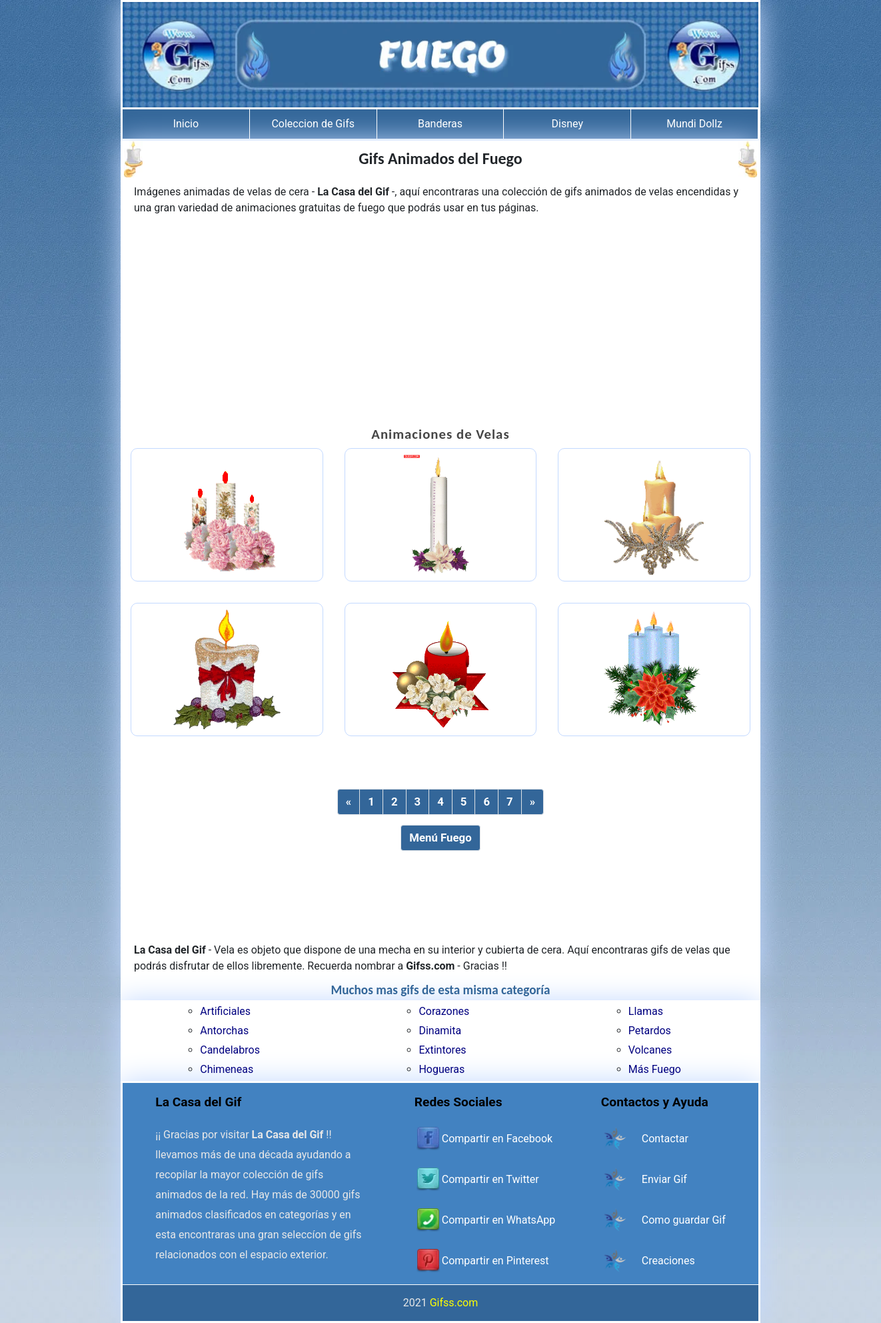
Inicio (186, 123)
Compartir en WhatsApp (498, 1220)
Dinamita (440, 1030)
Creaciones (668, 1260)
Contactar (665, 1138)
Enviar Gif (664, 1179)
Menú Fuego (440, 837)
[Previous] (348, 802)
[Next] (532, 802)
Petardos (649, 1030)
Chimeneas (226, 1069)
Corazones (444, 1011)
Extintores (442, 1050)
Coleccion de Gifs (313, 123)
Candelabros (230, 1050)
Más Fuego (654, 1069)
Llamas (645, 1011)
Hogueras (441, 1069)
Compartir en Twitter (490, 1179)
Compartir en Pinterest (495, 1260)
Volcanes (650, 1050)
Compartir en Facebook (497, 1138)
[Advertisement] (440, 322)
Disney (567, 123)
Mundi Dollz (694, 123)
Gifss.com (454, 1302)
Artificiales (225, 1011)
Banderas (440, 123)
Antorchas (224, 1030)
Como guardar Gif (684, 1220)
